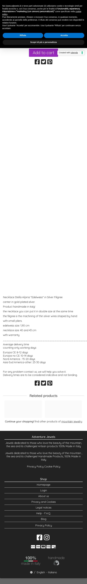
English (41, 572)
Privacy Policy (35, 466)
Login (43, 490)
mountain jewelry (71, 421)
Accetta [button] (64, 35)
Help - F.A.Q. (43, 513)
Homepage (43, 484)
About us (43, 496)
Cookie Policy (52, 466)
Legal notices (43, 507)
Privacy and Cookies (43, 501)
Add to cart (43, 52)
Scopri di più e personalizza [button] (43, 42)
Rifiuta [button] (23, 35)
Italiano (52, 572)
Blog (43, 519)
